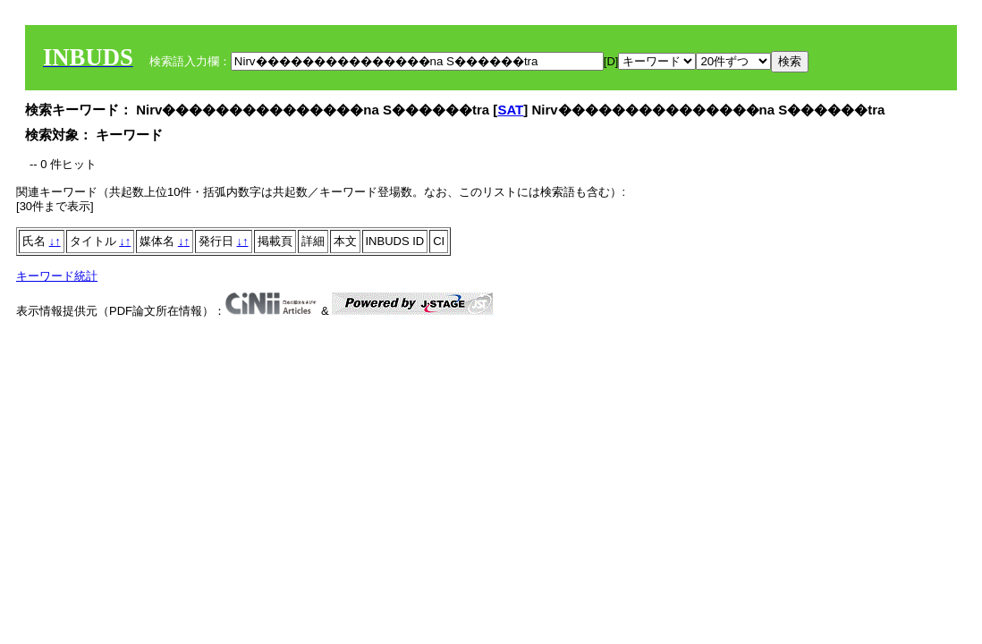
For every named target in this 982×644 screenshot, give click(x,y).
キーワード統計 (56, 276)
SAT (510, 109)
